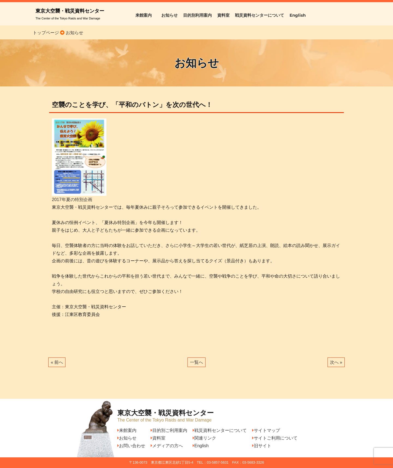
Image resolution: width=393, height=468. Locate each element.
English (298, 15)
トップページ (46, 32)
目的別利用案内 (197, 15)
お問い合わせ (131, 445)
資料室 (223, 15)
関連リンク (204, 438)
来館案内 (145, 15)
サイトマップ (266, 430)
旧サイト (261, 445)
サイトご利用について (274, 438)
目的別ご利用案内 (169, 430)
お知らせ (169, 15)
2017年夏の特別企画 (72, 199)
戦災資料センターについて (259, 15)
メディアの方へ (167, 445)
